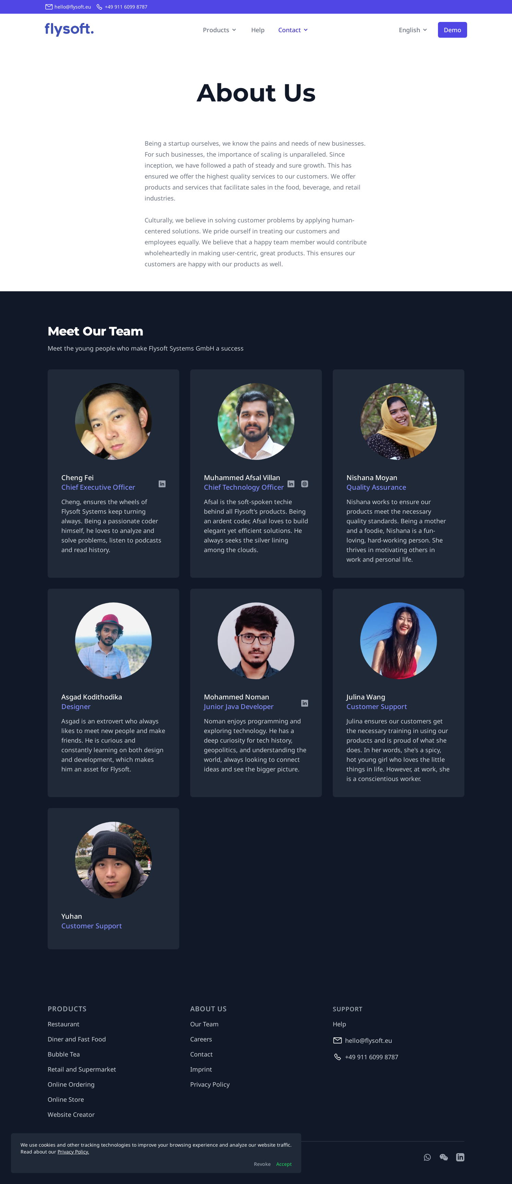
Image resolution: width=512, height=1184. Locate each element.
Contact (201, 1054)
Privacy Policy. (73, 1151)
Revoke (262, 1164)
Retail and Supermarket (82, 1069)
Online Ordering (71, 1084)
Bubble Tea (64, 1054)
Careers (201, 1039)
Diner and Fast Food (77, 1039)
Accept (284, 1164)
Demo (452, 30)
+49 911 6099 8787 (126, 6)
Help (258, 30)
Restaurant (64, 1024)
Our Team (204, 1024)
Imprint (201, 1069)
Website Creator (71, 1114)
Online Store (66, 1099)
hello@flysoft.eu (72, 6)
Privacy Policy (210, 1084)
